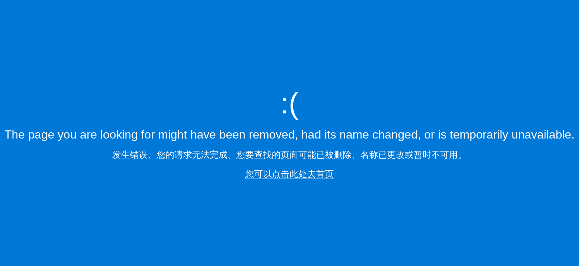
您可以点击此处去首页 (289, 174)
